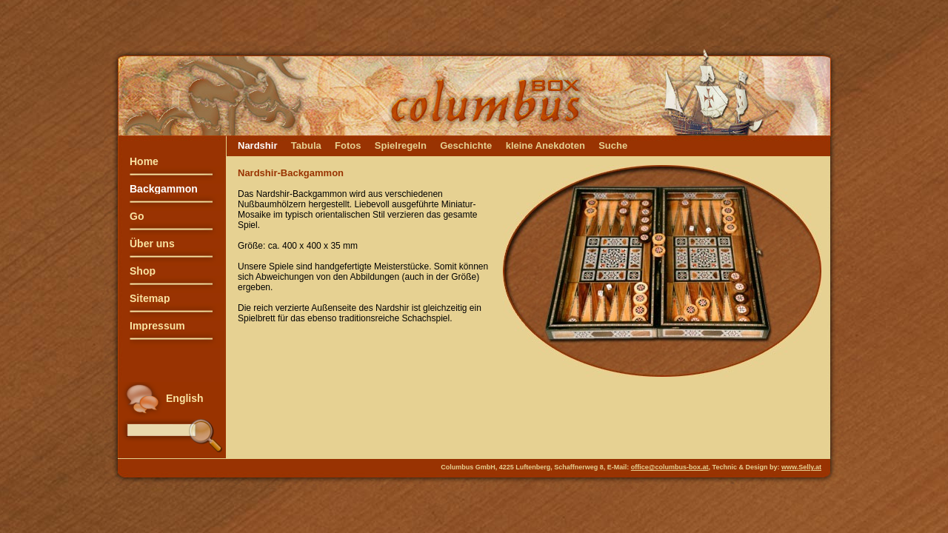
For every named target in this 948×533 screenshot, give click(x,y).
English (185, 398)
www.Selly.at (801, 467)
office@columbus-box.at (670, 467)
